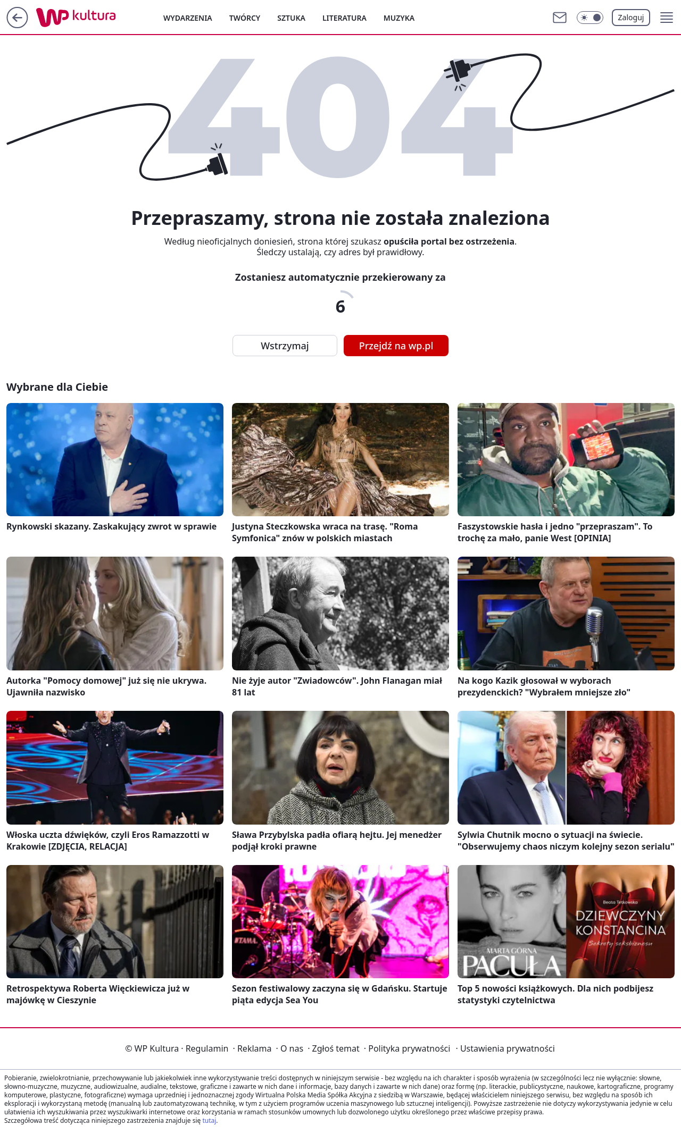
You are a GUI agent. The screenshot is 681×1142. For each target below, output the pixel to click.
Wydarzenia (187, 18)
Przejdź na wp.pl (396, 345)
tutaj (209, 1120)
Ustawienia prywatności (504, 1048)
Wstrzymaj (285, 345)
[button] (666, 17)
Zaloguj (631, 17)
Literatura (344, 18)
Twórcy (245, 18)
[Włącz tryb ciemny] (590, 17)
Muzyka (399, 18)
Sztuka (291, 18)
